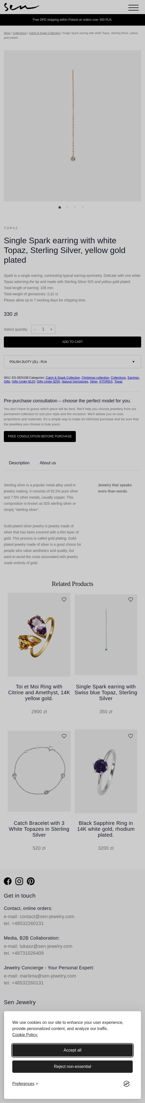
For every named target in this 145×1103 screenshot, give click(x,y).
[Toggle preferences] (25, 1084)
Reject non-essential (72, 1066)
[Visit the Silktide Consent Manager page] (126, 1084)
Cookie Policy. (25, 1035)
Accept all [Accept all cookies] (72, 1050)
